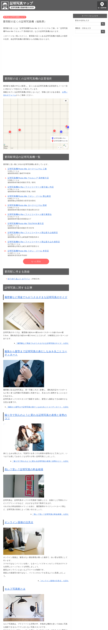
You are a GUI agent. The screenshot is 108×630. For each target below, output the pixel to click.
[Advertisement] (36, 57)
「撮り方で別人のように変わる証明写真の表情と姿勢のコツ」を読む (40, 461)
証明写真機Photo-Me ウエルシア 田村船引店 (28, 178)
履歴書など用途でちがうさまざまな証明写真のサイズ (36, 297)
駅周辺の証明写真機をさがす (14, 17)
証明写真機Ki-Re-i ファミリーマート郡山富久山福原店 (33, 233)
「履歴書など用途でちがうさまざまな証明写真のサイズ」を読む (42, 343)
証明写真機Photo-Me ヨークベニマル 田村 (27, 205)
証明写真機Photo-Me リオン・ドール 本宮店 (28, 251)
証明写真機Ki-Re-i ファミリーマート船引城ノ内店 (31, 187)
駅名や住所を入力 (82, 20)
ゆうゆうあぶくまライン (19, 279)
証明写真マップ (21, 3)
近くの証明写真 (102, 8)
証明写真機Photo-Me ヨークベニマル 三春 (27, 169)
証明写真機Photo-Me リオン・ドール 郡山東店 (29, 196)
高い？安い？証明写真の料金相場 (24, 469)
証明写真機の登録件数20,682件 (22, 7)
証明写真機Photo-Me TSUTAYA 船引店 (26, 223)
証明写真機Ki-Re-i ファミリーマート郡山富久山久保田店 (34, 242)
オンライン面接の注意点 (19, 522)
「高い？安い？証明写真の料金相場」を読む (50, 514)
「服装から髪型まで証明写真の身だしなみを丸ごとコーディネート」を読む (37, 407)
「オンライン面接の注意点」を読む (54, 581)
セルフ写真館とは (15, 588)
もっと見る (36, 261)
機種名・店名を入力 (83, 28)
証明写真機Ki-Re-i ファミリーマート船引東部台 (30, 214)
